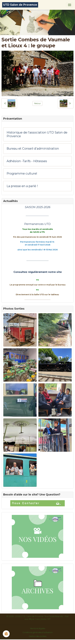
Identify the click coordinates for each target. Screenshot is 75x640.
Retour (37, 103)
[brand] (20, 5)
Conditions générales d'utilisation (37, 632)
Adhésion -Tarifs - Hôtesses (27, 161)
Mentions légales (37, 628)
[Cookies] (6, 633)
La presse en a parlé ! (22, 186)
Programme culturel (22, 173)
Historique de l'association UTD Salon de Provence (37, 134)
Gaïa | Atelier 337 (43, 619)
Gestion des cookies (37, 636)
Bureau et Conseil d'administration (33, 148)
